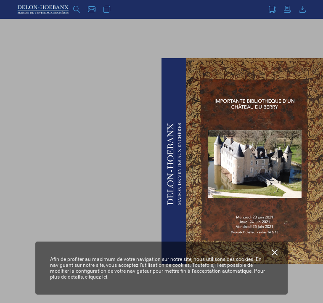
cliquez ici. (97, 277)
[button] (76, 9)
